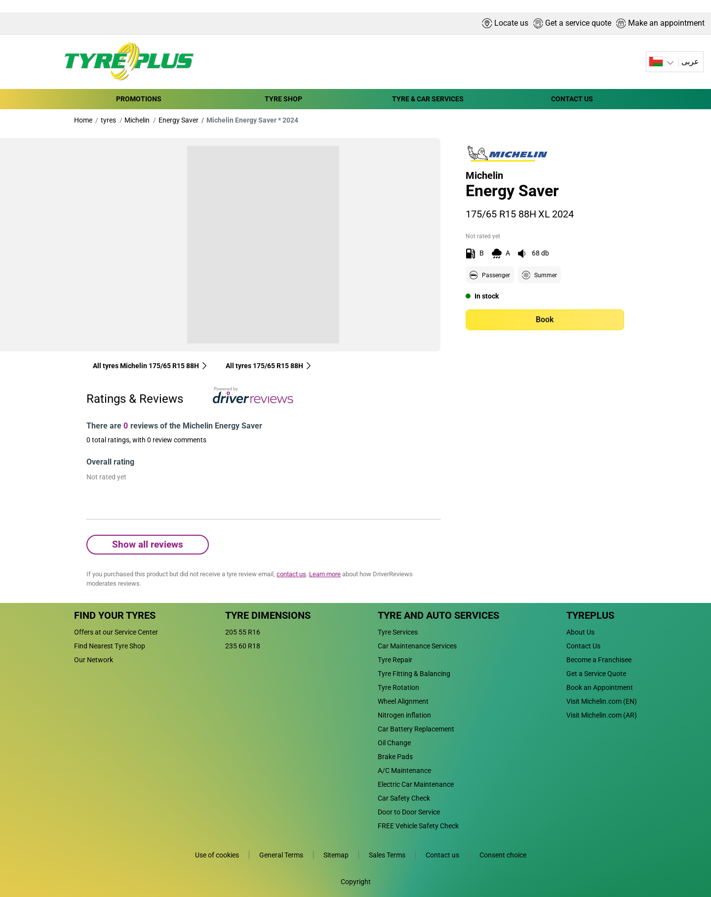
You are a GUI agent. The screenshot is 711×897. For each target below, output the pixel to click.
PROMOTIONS (138, 99)
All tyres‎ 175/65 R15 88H (269, 366)
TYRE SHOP (283, 99)
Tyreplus (590, 615)
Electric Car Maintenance (416, 784)
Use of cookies (217, 855)
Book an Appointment (599, 687)
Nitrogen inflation (404, 715)
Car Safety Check (404, 798)
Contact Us (583, 646)
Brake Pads (395, 757)
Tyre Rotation (398, 687)
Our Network (93, 660)
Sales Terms (387, 855)
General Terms (281, 855)
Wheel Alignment (403, 701)
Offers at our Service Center (116, 632)
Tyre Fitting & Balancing (414, 674)
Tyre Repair (395, 660)
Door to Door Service (409, 812)
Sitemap (336, 855)
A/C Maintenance (404, 770)
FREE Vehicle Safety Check (418, 826)
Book (545, 319)
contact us (291, 574)
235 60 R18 (242, 646)
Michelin (137, 120)
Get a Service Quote (596, 674)
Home (83, 120)
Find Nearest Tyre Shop (109, 646)
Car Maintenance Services (417, 646)
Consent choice (502, 855)
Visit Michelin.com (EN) (601, 701)
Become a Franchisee (599, 660)
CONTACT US (572, 99)
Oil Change (394, 743)
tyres (108, 120)
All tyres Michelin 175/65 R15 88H (150, 366)
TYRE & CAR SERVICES (428, 99)
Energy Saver (178, 120)
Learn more (325, 574)
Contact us (442, 855)
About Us (580, 632)
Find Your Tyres (115, 615)
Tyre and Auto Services (438, 615)
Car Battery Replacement (416, 729)
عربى (690, 61)
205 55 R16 (242, 632)
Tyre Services (398, 632)
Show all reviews (147, 544)
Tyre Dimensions (268, 615)
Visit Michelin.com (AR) (601, 715)
